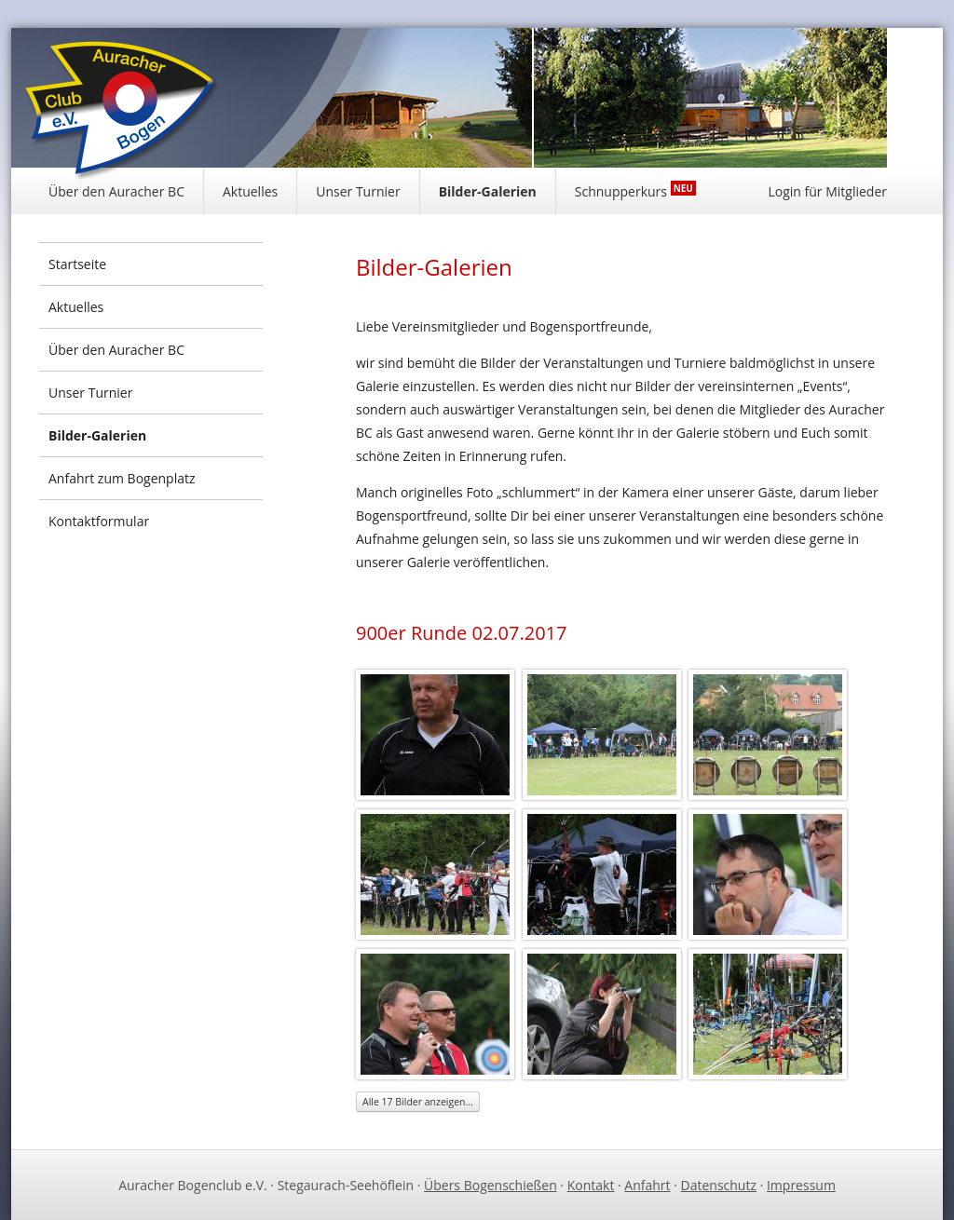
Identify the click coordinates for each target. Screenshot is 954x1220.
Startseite (77, 264)
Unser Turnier (358, 191)
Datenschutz (718, 1185)
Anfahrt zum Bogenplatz (122, 478)
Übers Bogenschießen (490, 1185)
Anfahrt (647, 1185)
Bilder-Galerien (488, 191)
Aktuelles (250, 191)
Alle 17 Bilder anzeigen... (417, 1101)
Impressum (801, 1185)
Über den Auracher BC (116, 191)
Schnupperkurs (635, 190)
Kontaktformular (98, 521)
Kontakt (591, 1185)
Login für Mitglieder (827, 191)
